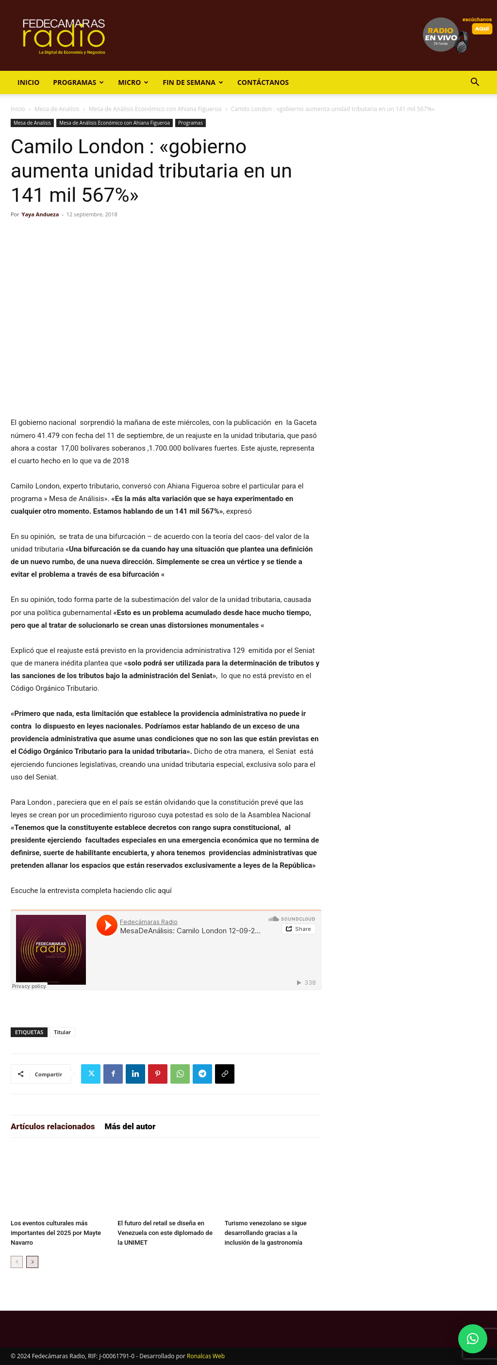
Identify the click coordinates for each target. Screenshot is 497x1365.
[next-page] (32, 1262)
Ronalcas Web (206, 1356)
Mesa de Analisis (56, 109)
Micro (133, 82)
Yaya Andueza (40, 214)
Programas (78, 82)
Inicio (28, 82)
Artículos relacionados (53, 1126)
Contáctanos (263, 82)
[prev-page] (17, 1262)
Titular (62, 1032)
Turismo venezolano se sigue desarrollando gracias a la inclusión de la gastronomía (266, 1232)
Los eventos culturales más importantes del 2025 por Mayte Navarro (56, 1232)
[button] (474, 83)
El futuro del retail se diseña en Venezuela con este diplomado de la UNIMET (165, 1232)
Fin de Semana (193, 82)
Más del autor (130, 1126)
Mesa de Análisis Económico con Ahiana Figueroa (155, 109)
